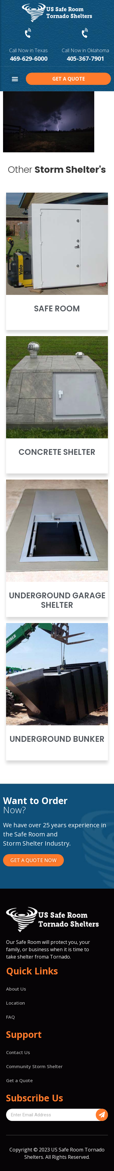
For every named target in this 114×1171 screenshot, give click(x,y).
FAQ (10, 1017)
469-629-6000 (28, 58)
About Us (16, 989)
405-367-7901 (85, 58)
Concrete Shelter (57, 452)
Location (15, 1003)
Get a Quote (19, 1080)
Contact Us (18, 1052)
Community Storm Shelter (34, 1066)
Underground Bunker (57, 739)
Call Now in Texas (28, 50)
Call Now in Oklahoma (85, 50)
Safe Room (57, 308)
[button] (15, 79)
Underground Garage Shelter (57, 600)
